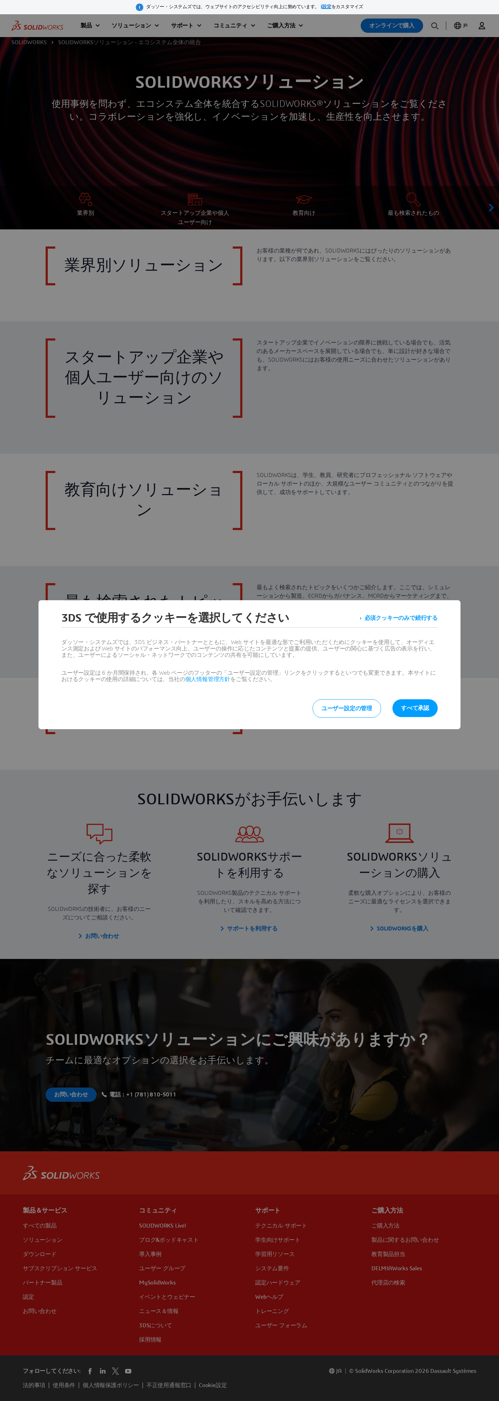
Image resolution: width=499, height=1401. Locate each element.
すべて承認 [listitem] (415, 708)
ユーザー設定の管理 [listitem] (346, 708)
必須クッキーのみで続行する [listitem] (401, 618)
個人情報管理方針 (207, 679)
